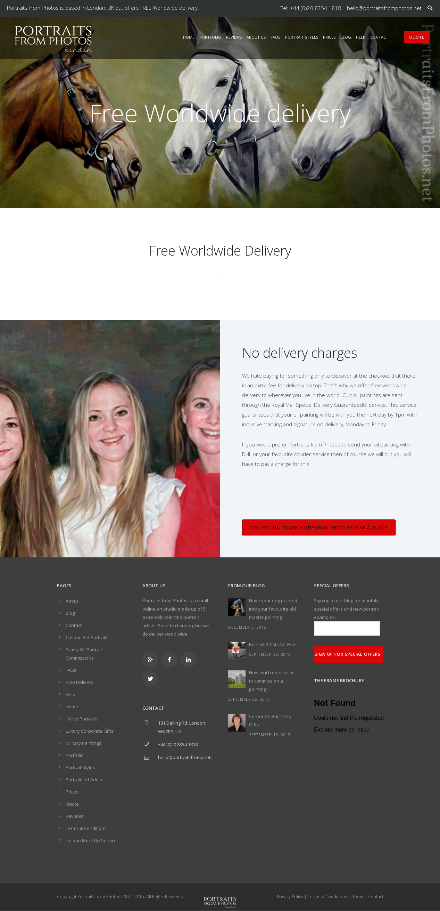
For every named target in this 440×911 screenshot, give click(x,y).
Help (360, 37)
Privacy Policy (290, 897)
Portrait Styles (301, 37)
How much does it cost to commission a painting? (272, 680)
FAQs (275, 37)
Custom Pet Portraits (87, 637)
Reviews (234, 37)
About (72, 601)
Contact (379, 37)
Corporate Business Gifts (270, 720)
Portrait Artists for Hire (272, 644)
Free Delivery (79, 682)
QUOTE (416, 37)
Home (188, 37)
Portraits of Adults (84, 779)
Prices (329, 37)
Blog (345, 37)
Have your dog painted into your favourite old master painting (273, 608)
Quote (72, 804)
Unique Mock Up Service (91, 840)
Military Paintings (83, 743)
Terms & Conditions (86, 828)
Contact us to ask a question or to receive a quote (318, 527)
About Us (256, 37)
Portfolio (210, 37)
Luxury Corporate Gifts (90, 731)
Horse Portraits (82, 719)
